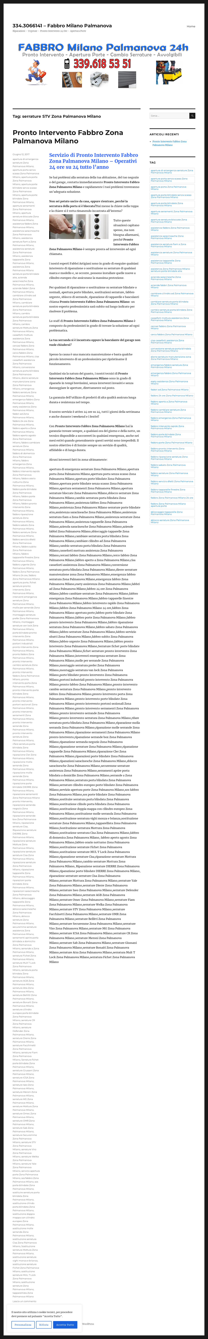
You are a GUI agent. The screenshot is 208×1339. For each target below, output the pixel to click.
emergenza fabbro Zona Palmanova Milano (171, 374)
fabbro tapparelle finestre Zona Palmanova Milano (26, 557)
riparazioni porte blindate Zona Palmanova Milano (23, 884)
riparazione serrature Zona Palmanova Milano (24, 866)
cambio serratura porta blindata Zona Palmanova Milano (171, 310)
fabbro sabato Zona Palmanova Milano (168, 466)
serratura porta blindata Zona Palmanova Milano (25, 973)
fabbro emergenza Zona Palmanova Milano (23, 464)
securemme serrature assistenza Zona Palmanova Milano (25, 930)
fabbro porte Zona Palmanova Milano (24, 500)
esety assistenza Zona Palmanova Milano (169, 382)
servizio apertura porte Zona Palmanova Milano (26, 1174)
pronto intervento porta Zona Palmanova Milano (25, 683)
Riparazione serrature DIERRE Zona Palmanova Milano (24, 834)
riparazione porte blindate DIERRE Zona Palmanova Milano (25, 787)
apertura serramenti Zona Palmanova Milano (24, 209)
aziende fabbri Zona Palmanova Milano (168, 286)
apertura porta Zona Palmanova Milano (25, 181)
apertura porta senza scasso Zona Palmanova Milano (26, 173)
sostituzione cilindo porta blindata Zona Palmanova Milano (24, 1207)
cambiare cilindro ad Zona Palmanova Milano (24, 299)
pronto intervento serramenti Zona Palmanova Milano (23, 715)
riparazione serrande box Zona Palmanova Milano (24, 819)
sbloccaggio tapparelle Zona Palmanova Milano (24, 902)
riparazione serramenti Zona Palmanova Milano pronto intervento (26, 798)
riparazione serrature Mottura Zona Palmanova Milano (24, 844)
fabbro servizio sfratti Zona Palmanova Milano (24, 543)
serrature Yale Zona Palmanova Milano (24, 1167)
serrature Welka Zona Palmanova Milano (26, 1160)
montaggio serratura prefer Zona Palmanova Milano (26, 618)
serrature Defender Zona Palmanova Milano (23, 1031)
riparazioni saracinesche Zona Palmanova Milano (26, 895)
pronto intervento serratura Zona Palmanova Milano (23, 737)
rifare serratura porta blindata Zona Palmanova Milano (24, 747)
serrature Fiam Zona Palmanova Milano (25, 1056)
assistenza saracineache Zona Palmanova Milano (26, 234)
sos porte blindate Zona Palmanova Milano (25, 1185)
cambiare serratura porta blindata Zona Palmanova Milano (169, 302)
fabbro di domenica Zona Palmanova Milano (24, 457)
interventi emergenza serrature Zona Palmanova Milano (25, 600)
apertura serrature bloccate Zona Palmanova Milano (26, 216)
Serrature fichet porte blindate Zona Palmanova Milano (25, 1063)
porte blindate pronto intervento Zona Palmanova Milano (25, 636)
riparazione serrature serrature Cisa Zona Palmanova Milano (24, 855)
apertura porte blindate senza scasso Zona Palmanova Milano (171, 196)
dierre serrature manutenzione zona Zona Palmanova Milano (171, 357)
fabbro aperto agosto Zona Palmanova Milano (24, 439)
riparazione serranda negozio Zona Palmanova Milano (24, 808)
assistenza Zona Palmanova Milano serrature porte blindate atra (170, 269)
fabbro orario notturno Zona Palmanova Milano (24, 482)
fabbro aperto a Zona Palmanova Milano (169, 402)
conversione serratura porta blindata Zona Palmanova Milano (171, 349)
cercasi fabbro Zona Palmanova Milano (168, 327)
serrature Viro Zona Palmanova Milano (24, 1153)
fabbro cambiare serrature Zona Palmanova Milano (26, 446)
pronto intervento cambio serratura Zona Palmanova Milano (25, 665)
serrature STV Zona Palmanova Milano (24, 1146)
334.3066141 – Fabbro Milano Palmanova (62, 26)
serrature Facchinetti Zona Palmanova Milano (24, 1049)
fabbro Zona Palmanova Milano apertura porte (26, 579)
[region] (44, 1318)
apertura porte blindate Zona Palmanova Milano (25, 198)
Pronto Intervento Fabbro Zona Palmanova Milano (68, 136)
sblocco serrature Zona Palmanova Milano (23, 920)
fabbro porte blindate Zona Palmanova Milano (25, 493)
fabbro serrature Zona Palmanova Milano (169, 474)
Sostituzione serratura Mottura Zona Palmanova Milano (25, 1250)
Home (191, 26)
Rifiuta (43, 1324)
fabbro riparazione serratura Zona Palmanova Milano (23, 518)
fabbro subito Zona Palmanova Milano (24, 550)
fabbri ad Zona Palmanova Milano (170, 389)
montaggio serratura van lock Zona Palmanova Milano (25, 625)
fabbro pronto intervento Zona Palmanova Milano (25, 507)
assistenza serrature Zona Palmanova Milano (23, 252)
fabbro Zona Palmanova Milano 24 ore (172, 497)
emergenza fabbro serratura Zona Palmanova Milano (24, 392)
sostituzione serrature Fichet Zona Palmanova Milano (26, 1268)
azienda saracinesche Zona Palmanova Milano (23, 281)
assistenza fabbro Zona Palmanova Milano (170, 228)
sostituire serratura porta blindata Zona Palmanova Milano (26, 1196)
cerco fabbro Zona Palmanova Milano (171, 334)
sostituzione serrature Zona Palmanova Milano (24, 1286)
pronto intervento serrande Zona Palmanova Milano (23, 726)
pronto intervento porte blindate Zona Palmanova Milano (26, 694)
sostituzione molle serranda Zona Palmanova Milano (23, 1232)
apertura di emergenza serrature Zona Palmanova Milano (25, 163)
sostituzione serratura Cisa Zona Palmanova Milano (25, 1243)
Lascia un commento (24, 1301)
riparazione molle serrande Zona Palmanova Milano (23, 776)
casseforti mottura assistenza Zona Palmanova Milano (23, 338)
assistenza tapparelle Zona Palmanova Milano (23, 259)
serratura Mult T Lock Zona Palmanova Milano (24, 966)
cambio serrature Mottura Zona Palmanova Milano (25, 328)
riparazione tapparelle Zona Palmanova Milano (23, 873)
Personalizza (23, 1324)
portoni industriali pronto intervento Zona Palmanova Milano (25, 647)
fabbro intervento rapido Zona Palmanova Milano (26, 475)
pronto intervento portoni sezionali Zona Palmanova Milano (25, 704)
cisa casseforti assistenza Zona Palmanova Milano (167, 341)
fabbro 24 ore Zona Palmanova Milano (172, 395)
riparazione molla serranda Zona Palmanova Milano (23, 765)
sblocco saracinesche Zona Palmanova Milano (24, 912)
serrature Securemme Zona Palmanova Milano (25, 1139)
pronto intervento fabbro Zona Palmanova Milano (26, 676)
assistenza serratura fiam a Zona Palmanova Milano (24, 242)
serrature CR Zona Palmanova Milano (24, 1024)
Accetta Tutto (65, 1324)
